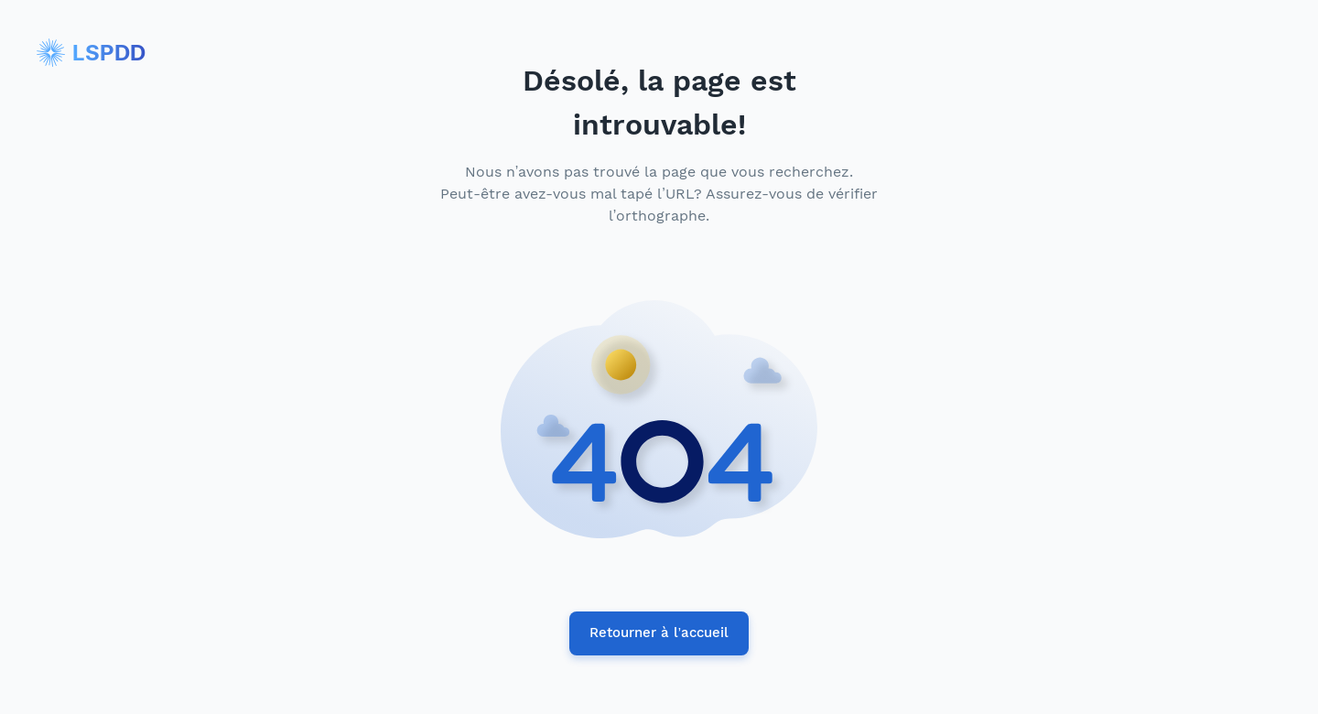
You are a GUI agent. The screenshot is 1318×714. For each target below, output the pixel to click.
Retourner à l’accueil (659, 633)
